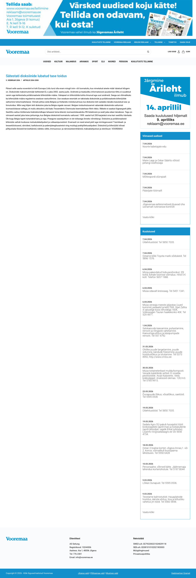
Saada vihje (185, 42)
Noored (112, 61)
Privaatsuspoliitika (141, 554)
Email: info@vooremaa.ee (81, 557)
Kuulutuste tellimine (101, 42)
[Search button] (148, 51)
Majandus (71, 61)
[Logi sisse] (174, 51)
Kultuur (58, 61)
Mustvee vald (112, 573)
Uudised (47, 61)
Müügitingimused (141, 550)
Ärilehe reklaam (143, 42)
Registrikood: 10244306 (80, 547)
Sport (95, 61)
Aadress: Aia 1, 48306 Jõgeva (83, 550)
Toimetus (173, 42)
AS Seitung (74, 544)
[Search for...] (95, 51)
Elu (103, 61)
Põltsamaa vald (97, 573)
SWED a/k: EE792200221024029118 (149, 544)
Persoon (123, 61)
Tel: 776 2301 (76, 554)
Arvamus (84, 61)
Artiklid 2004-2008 (31, 80)
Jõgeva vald (83, 573)
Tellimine (160, 42)
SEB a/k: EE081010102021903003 (148, 547)
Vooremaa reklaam (122, 42)
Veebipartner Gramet (180, 573)
